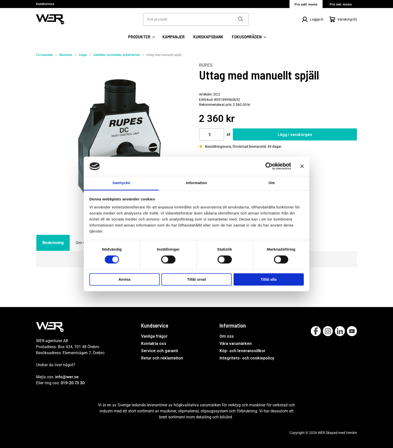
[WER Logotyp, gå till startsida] (50, 19)
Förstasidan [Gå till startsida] (44, 55)
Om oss (227, 336)
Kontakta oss (153, 343)
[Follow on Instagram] (328, 331)
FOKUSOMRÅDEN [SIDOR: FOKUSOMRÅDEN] (249, 37)
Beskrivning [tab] (53, 242)
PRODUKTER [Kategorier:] (141, 37)
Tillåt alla (269, 279)
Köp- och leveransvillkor (242, 350)
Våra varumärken (236, 343)
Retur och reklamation (162, 358)
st (228, 134)
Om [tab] (271, 183)
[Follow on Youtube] (352, 331)
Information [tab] (196, 183)
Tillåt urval (196, 279)
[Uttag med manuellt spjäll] (115, 141)
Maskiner (65, 55)
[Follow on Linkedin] (340, 331)
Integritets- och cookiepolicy (247, 358)
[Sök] (240, 19)
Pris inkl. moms (341, 4)
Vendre (351, 433)
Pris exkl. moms (306, 4)
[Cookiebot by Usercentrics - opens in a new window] (269, 166)
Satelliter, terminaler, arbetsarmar (116, 55)
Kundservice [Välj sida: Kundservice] (45, 4)
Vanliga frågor (154, 336)
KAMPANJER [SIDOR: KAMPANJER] (173, 36)
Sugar (83, 55)
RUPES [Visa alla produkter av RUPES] (206, 65)
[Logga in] (312, 19)
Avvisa (125, 279)
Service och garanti (159, 350)
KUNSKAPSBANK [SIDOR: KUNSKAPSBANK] (208, 36)
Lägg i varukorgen (295, 134)
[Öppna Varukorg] (343, 19)
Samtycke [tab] (121, 183)
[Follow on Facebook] (316, 331)
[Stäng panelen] (302, 166)
